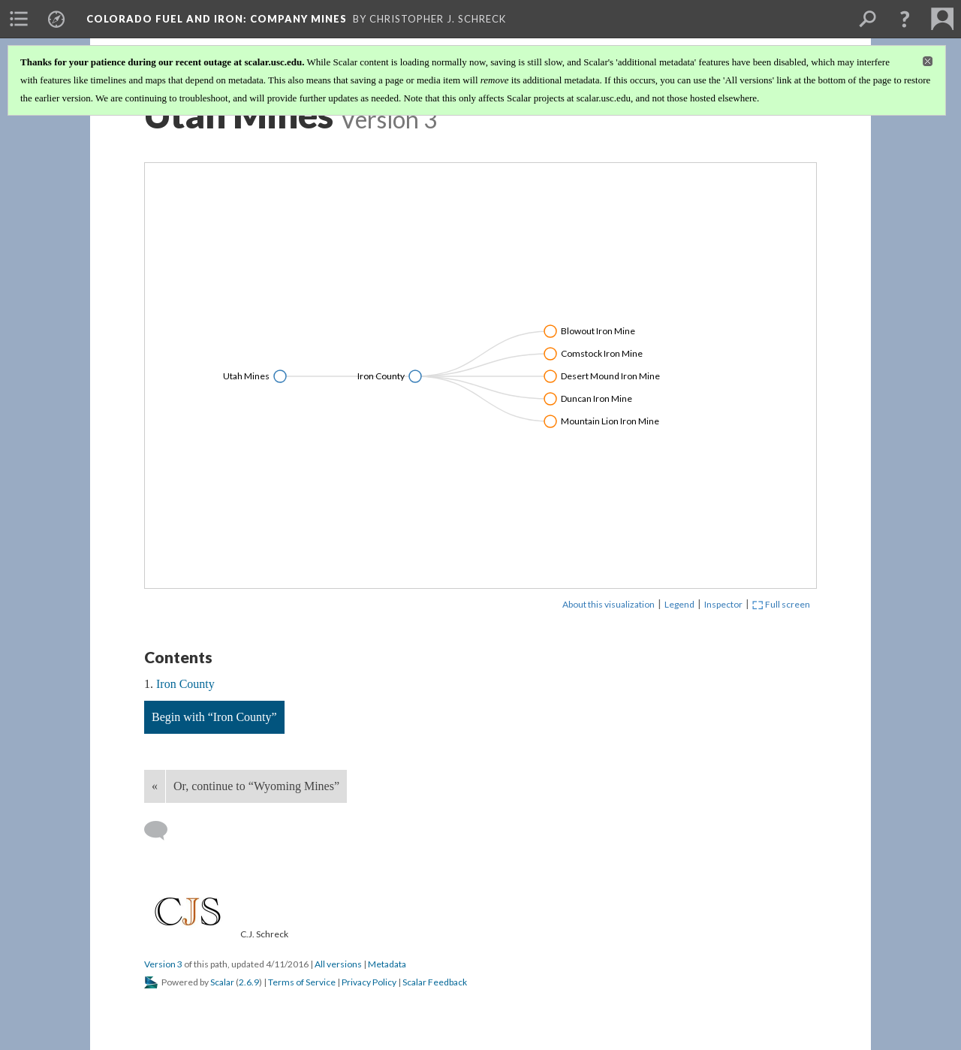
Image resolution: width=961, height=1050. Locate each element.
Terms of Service (302, 982)
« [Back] (155, 786)
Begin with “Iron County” (214, 717)
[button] (904, 19)
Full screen (781, 604)
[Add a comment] (162, 830)
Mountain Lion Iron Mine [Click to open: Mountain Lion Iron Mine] (610, 421)
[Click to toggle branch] (280, 376)
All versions (338, 964)
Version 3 (163, 964)
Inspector (723, 604)
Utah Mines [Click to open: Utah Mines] (246, 376)
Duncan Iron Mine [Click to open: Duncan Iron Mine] (596, 398)
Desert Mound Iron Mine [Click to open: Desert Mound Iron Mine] (610, 376)
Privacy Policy (369, 982)
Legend (679, 604)
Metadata (387, 964)
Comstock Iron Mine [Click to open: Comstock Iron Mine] (602, 353)
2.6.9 (249, 982)
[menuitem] (19, 19)
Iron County (185, 683)
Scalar (222, 982)
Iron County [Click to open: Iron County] (381, 376)
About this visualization (608, 604)
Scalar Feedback (434, 982)
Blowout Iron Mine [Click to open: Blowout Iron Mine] (598, 330)
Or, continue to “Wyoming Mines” (256, 786)
